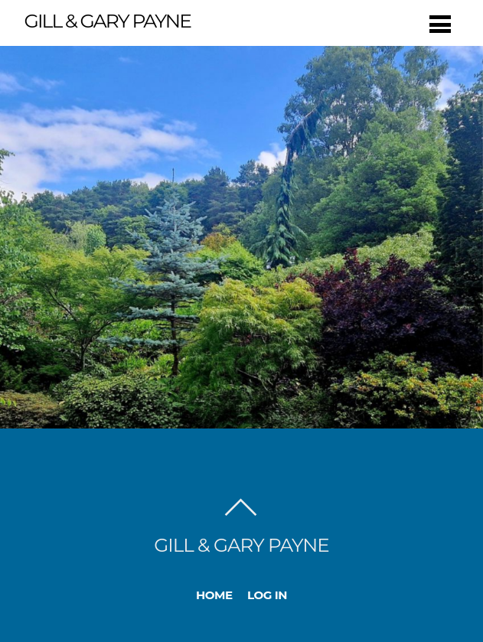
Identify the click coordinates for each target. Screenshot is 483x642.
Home (214, 595)
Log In (267, 595)
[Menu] (440, 24)
